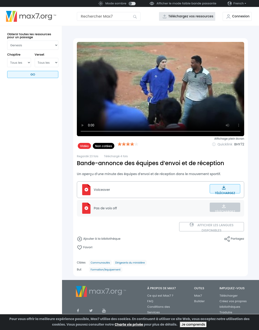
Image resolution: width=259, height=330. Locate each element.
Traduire (225, 312)
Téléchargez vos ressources (190, 16)
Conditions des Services (158, 309)
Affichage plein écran (229, 139)
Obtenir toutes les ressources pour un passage (29, 36)
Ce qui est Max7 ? (160, 295)
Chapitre (13, 54)
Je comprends (193, 324)
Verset (39, 54)
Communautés (100, 262)
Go (32, 74)
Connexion (241, 16)
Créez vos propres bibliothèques (233, 304)
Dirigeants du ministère (130, 262)
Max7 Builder (199, 298)
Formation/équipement (106, 269)
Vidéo (84, 146)
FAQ (150, 301)
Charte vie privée (129, 324)
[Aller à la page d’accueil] (31, 16)
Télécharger (228, 295)
